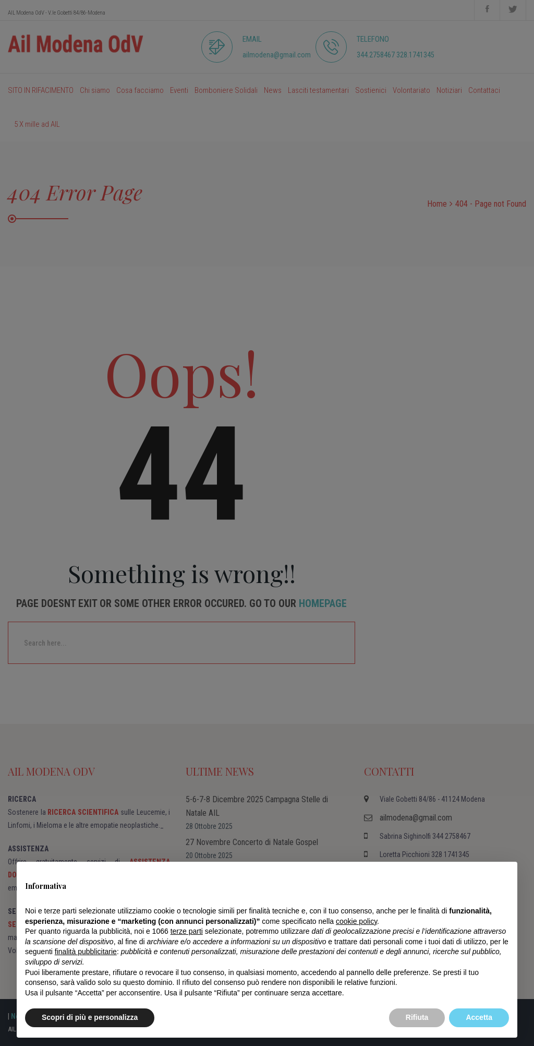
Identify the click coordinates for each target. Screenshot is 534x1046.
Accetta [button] (479, 1017)
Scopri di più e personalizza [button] (90, 1017)
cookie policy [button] (356, 921)
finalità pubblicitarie (86, 951)
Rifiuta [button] (417, 1017)
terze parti (187, 931)
